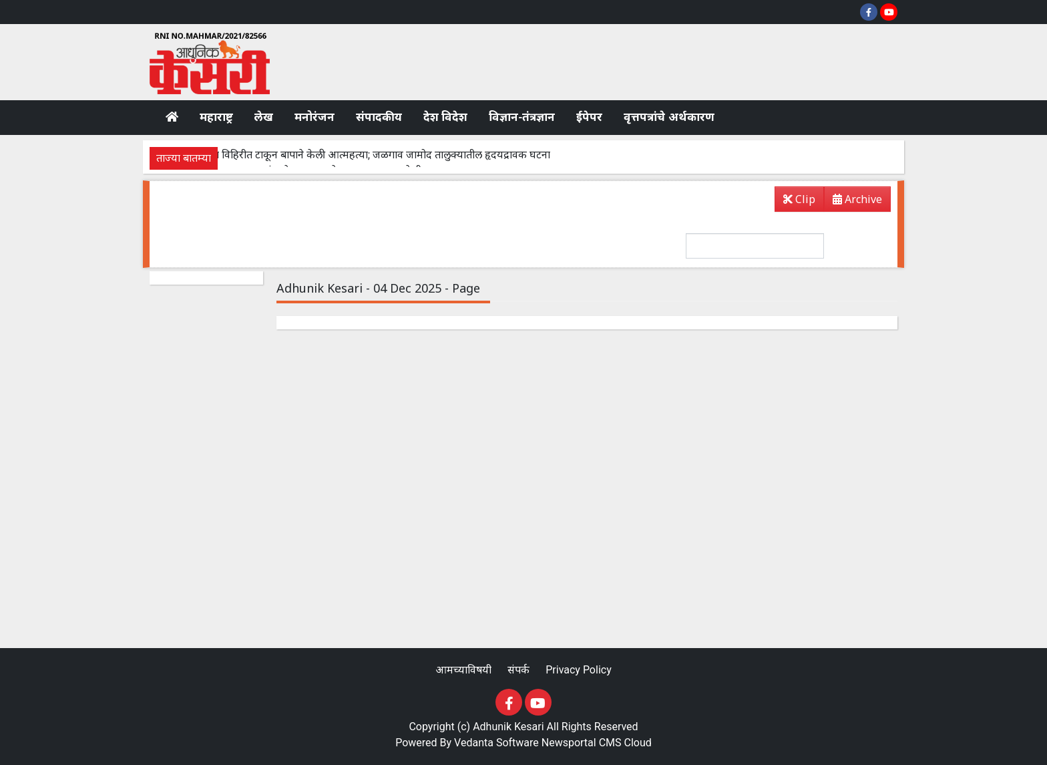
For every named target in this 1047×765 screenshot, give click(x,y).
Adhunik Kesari (508, 726)
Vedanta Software (496, 742)
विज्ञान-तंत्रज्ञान (522, 117)
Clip (799, 199)
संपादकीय (379, 117)
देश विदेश (445, 117)
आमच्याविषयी (464, 669)
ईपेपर (589, 117)
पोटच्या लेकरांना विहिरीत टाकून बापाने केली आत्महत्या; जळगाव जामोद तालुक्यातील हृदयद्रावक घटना (354, 154)
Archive (853, 201)
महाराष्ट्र (216, 117)
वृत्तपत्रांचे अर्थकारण (669, 117)
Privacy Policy (579, 669)
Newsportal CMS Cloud (597, 742)
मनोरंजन (314, 117)
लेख (263, 117)
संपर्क (519, 669)
